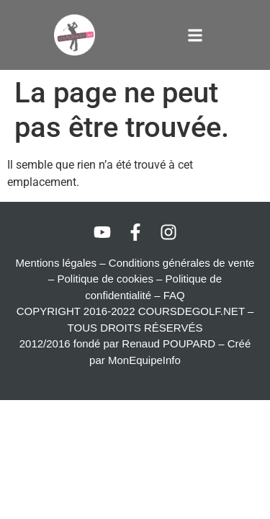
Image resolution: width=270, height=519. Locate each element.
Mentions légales (56, 263)
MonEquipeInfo (144, 360)
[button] (195, 35)
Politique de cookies (105, 278)
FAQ (174, 295)
